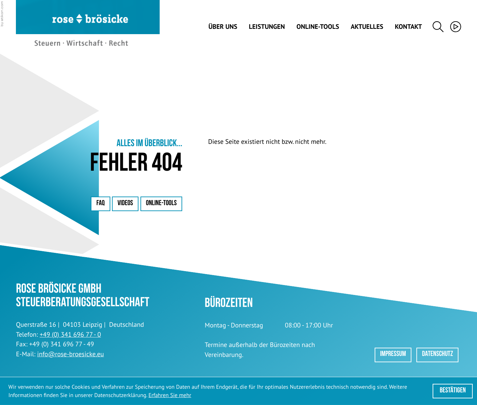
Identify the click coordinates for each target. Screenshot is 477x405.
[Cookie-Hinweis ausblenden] (453, 391)
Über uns (222, 27)
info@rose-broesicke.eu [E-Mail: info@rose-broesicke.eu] (70, 354)
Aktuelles (367, 27)
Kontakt (408, 27)
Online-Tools (317, 27)
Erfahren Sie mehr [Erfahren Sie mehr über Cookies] (169, 395)
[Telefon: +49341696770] (70, 335)
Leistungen (267, 27)
